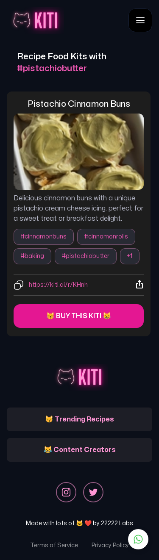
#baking (32, 256)
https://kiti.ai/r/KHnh (58, 285)
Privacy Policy (110, 545)
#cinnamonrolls (106, 236)
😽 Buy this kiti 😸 (78, 316)
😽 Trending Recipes (79, 419)
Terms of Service (54, 545)
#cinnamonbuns (44, 236)
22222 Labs (117, 523)
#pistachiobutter (85, 256)
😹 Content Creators (80, 449)
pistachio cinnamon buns (79, 104)
